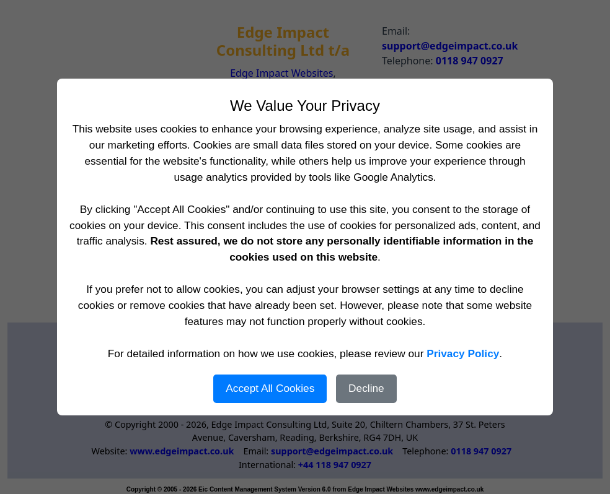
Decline (366, 388)
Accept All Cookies (270, 388)
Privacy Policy (463, 353)
